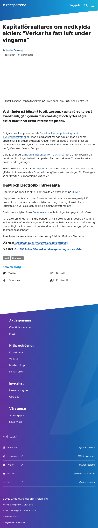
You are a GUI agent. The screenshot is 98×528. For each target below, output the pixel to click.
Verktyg (17, 358)
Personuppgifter (22, 390)
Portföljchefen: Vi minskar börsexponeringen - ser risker (48, 249)
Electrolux (40, 212)
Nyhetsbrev (19, 371)
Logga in (75, 5)
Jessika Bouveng (15, 50)
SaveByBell (18, 421)
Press (15, 333)
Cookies (17, 396)
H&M (76, 192)
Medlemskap (20, 365)
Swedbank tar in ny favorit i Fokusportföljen (41, 242)
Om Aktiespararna (23, 327)
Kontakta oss (20, 352)
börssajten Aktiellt (43, 168)
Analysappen (20, 415)
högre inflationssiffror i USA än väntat (47, 154)
